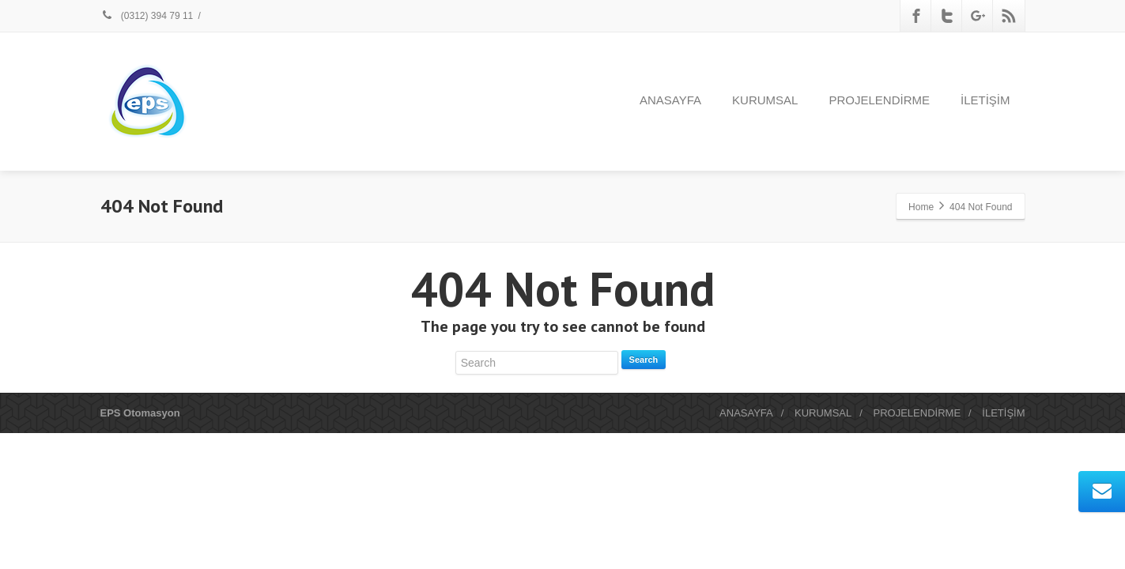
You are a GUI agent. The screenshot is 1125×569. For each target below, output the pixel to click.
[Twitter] (947, 16)
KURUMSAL (765, 100)
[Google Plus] (978, 16)
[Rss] (1009, 16)
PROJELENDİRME (879, 100)
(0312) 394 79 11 (147, 15)
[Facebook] (916, 16)
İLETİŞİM (985, 100)
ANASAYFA (670, 100)
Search (644, 359)
